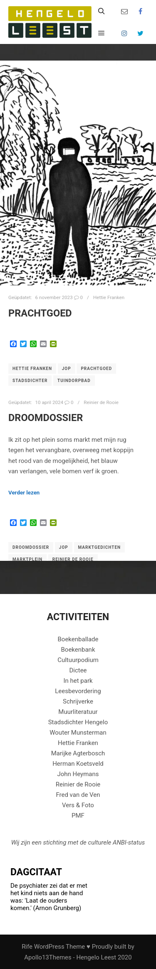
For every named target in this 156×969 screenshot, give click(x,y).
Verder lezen (24, 492)
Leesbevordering (78, 691)
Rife (27, 946)
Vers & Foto (78, 805)
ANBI (119, 842)
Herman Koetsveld (78, 763)
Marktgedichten (99, 547)
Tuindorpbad (74, 380)
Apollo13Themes (48, 957)
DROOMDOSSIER (45, 418)
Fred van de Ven (78, 795)
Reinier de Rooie (101, 402)
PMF (78, 815)
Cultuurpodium (78, 660)
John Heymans (78, 774)
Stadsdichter (29, 380)
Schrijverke (78, 701)
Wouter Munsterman (78, 732)
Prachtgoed (40, 313)
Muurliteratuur (77, 712)
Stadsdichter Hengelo (78, 722)
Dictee (78, 670)
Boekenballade (78, 639)
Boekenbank (78, 649)
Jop (66, 368)
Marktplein (27, 559)
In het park (77, 680)
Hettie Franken (108, 297)
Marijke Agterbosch (78, 753)
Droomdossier (30, 547)
